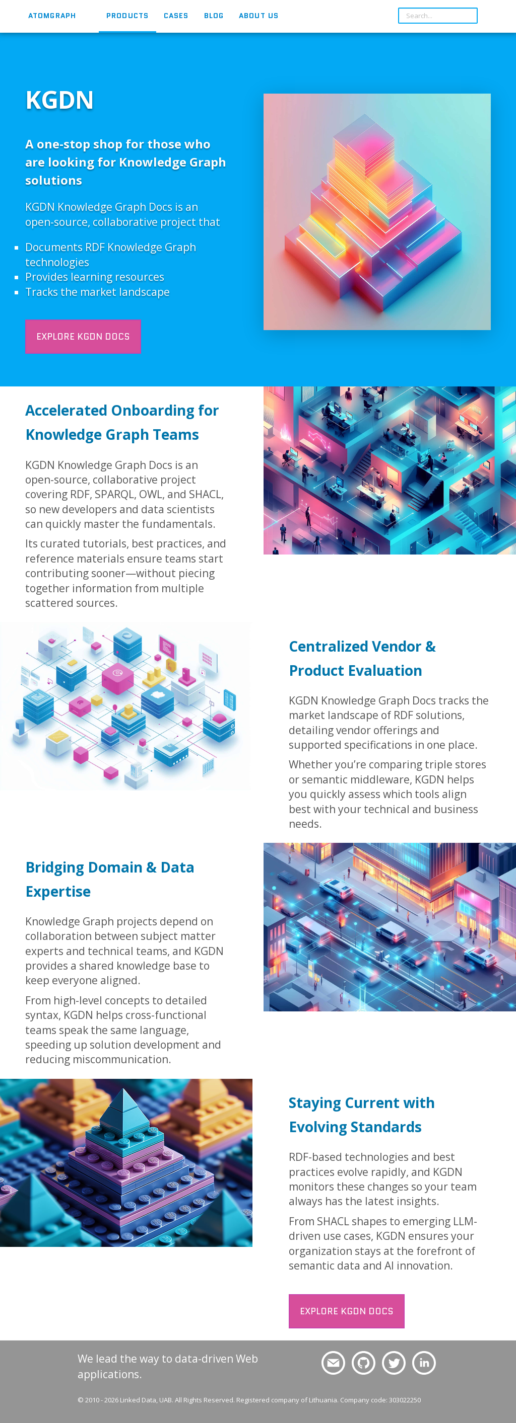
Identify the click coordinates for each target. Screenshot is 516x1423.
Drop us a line (329, 1363)
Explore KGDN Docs (83, 336)
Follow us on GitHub (362, 1363)
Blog (214, 16)
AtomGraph (52, 16)
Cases (176, 16)
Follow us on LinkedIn (424, 1363)
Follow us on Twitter (392, 1363)
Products (127, 16)
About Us (259, 16)
